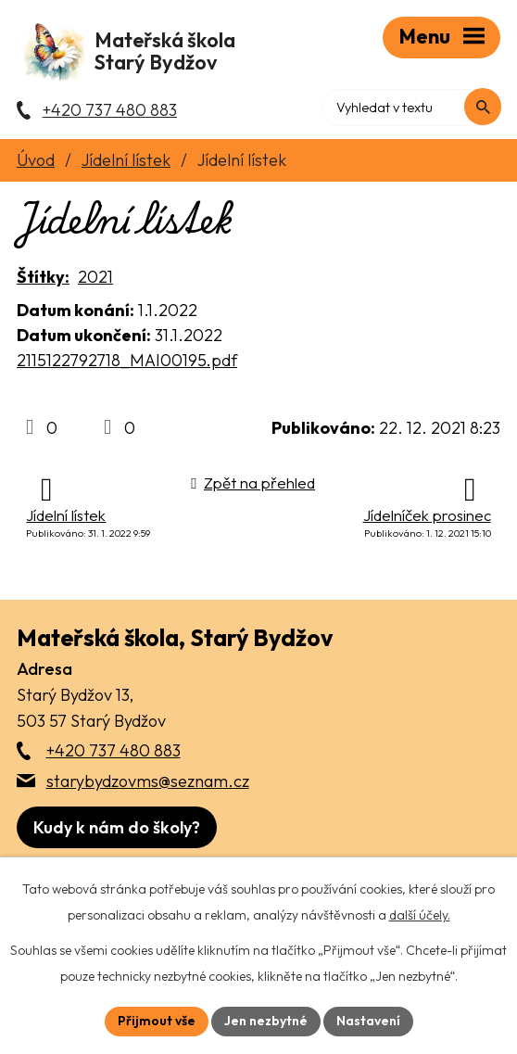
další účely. (419, 915)
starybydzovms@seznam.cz (147, 783)
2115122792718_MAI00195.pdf (127, 362)
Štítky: (43, 278)
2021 (95, 278)
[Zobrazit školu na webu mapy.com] (117, 829)
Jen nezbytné (266, 1020)
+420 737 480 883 (113, 752)
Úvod (36, 161)
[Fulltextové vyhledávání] (421, 106)
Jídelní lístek (126, 161)
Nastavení (368, 1020)
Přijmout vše (156, 1020)
